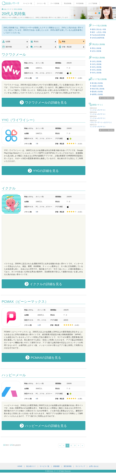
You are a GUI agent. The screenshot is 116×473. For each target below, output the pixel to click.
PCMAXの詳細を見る (43, 357)
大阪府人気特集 (96, 86)
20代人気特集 (95, 64)
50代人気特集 (95, 73)
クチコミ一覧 (41, 3)
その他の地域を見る (107, 98)
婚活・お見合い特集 (98, 32)
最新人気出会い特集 (98, 29)
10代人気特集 (95, 61)
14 (38, 325)
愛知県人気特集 (96, 91)
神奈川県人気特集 (97, 89)
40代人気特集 (95, 70)
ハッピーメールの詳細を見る (43, 426)
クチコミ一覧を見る (107, 130)
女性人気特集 (95, 51)
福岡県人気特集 (96, 94)
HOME (19, 466)
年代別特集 (80, 3)
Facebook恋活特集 (97, 35)
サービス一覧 (27, 3)
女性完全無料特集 (97, 38)
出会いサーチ (54, 471)
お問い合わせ (94, 466)
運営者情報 (68, 466)
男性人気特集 (95, 48)
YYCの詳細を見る (43, 171)
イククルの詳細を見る (43, 284)
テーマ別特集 (54, 3)
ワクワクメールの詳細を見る (43, 102)
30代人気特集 (95, 67)
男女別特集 (67, 3)
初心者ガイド (31, 466)
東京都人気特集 (96, 83)
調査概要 (56, 466)
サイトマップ (80, 466)
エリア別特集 (92, 3)
